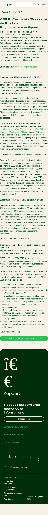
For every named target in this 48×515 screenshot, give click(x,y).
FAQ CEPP (18, 12)
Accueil (5, 12)
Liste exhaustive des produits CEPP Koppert (24, 338)
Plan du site (8, 499)
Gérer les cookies (11, 478)
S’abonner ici (30, 419)
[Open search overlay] (38, 4)
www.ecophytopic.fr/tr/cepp (25, 67)
